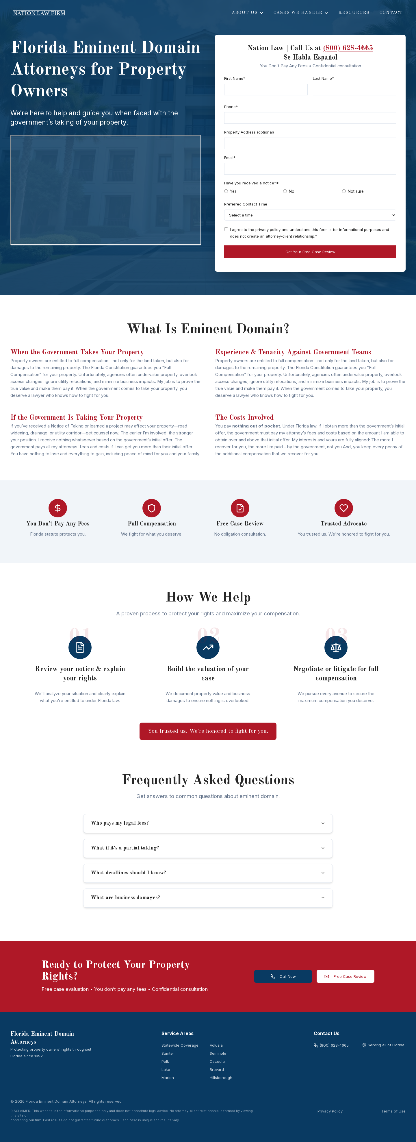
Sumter (167, 1053)
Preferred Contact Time (245, 204)
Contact (391, 13)
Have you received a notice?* (251, 183)
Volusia (216, 1045)
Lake (165, 1069)
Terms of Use (393, 1111)
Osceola (217, 1061)
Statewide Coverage (179, 1045)
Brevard (217, 1069)
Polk (165, 1061)
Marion (167, 1077)
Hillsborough (221, 1077)
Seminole (218, 1053)
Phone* (231, 107)
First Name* (234, 78)
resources (353, 13)
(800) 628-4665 (348, 48)
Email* (229, 158)
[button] (247, 13)
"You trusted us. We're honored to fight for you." (208, 731)
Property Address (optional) (249, 132)
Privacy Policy (330, 1111)
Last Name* (323, 78)
